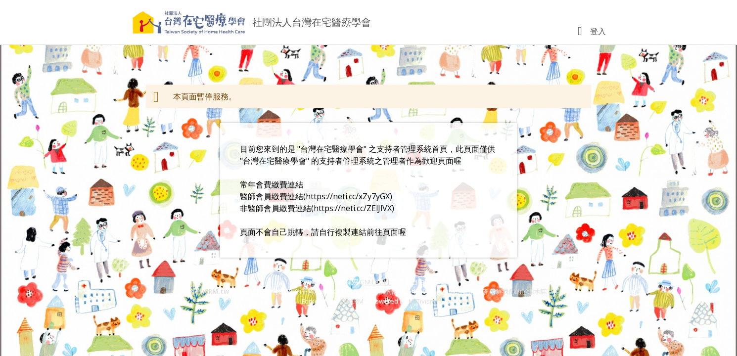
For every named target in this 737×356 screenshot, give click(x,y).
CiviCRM (352, 301)
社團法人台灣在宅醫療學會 (311, 22)
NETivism (422, 301)
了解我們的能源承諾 (518, 291)
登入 (598, 31)
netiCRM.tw (209, 291)
